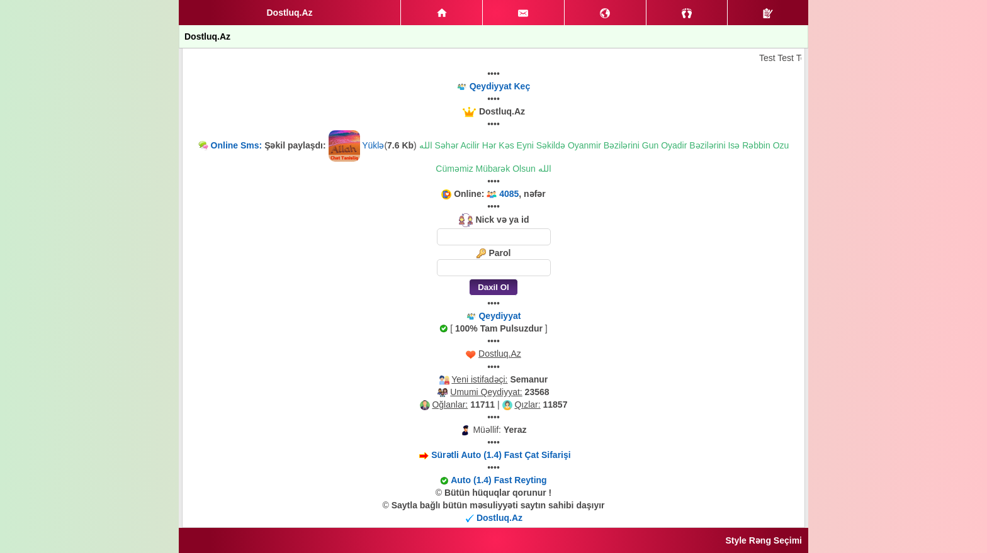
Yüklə (373, 145)
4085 (509, 194)
